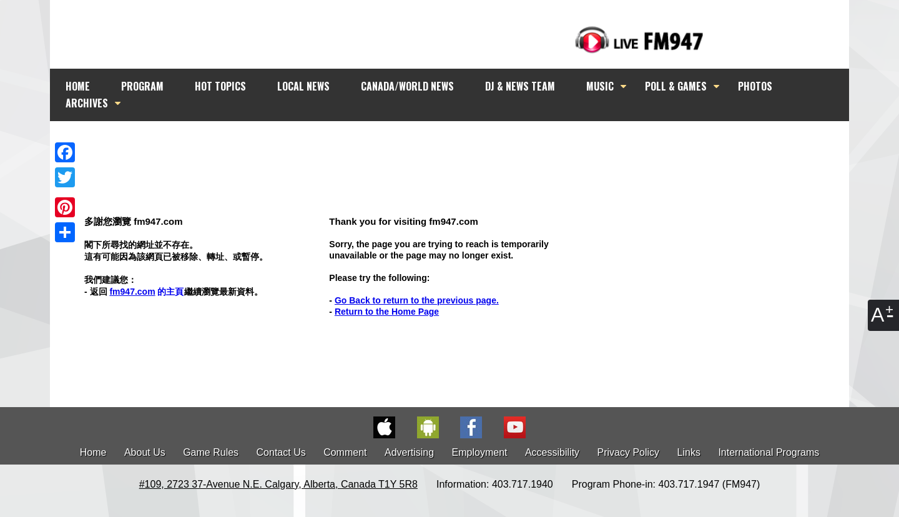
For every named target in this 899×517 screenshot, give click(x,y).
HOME (78, 86)
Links (688, 452)
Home (93, 452)
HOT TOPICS (220, 86)
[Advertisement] (460, 145)
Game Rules (210, 452)
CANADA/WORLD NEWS (407, 86)
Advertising (409, 452)
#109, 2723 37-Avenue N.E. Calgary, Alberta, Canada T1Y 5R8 (278, 484)
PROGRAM (142, 86)
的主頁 (146, 292)
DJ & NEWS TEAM (520, 86)
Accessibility (552, 452)
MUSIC (600, 86)
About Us (144, 452)
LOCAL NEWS (303, 86)
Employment (480, 452)
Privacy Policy (628, 452)
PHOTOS (755, 86)
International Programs (768, 452)
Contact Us (281, 452)
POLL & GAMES (676, 86)
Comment (344, 452)
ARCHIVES (87, 103)
